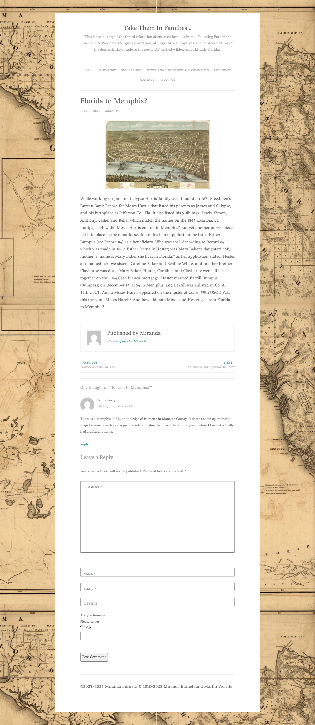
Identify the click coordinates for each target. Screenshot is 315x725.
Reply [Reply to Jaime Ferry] (84, 444)
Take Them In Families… (158, 29)
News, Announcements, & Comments (178, 70)
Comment (93, 487)
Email (90, 589)
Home (88, 70)
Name (90, 574)
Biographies (131, 70)
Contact (147, 80)
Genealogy (107, 70)
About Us (167, 80)
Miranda (112, 111)
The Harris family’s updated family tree (196, 365)
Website (90, 604)
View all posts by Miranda (126, 342)
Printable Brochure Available (119, 365)
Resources (223, 70)
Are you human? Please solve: (92, 626)
